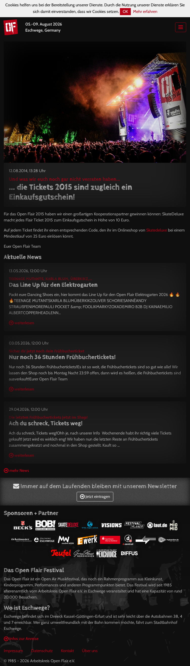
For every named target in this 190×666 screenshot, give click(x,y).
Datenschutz (42, 650)
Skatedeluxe (156, 230)
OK (125, 11)
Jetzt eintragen (95, 496)
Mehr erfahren (145, 11)
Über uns (90, 650)
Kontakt (67, 650)
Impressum (13, 650)
